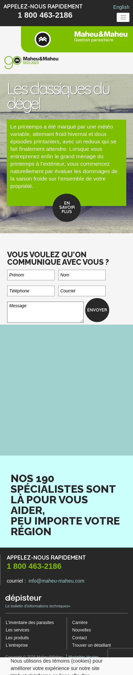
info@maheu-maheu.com (56, 581)
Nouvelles (81, 630)
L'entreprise (17, 645)
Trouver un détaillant (91, 645)
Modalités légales (83, 657)
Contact (79, 637)
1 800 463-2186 (45, 15)
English (121, 7)
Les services (17, 630)
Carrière (80, 622)
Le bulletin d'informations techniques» (38, 601)
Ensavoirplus (67, 207)
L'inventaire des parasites (30, 622)
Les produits (17, 637)
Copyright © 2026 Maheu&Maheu (34, 657)
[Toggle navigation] (123, 17)
